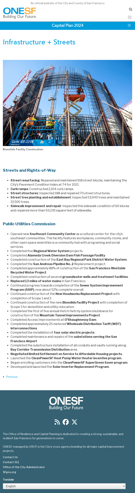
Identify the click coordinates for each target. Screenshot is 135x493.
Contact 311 (11, 462)
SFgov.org (9, 472)
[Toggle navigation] (129, 17)
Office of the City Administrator (24, 467)
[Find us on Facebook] (66, 423)
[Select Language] (64, 486)
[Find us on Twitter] (74, 423)
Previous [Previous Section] (10, 377)
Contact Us (10, 457)
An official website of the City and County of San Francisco (68, 3)
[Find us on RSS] (57, 423)
